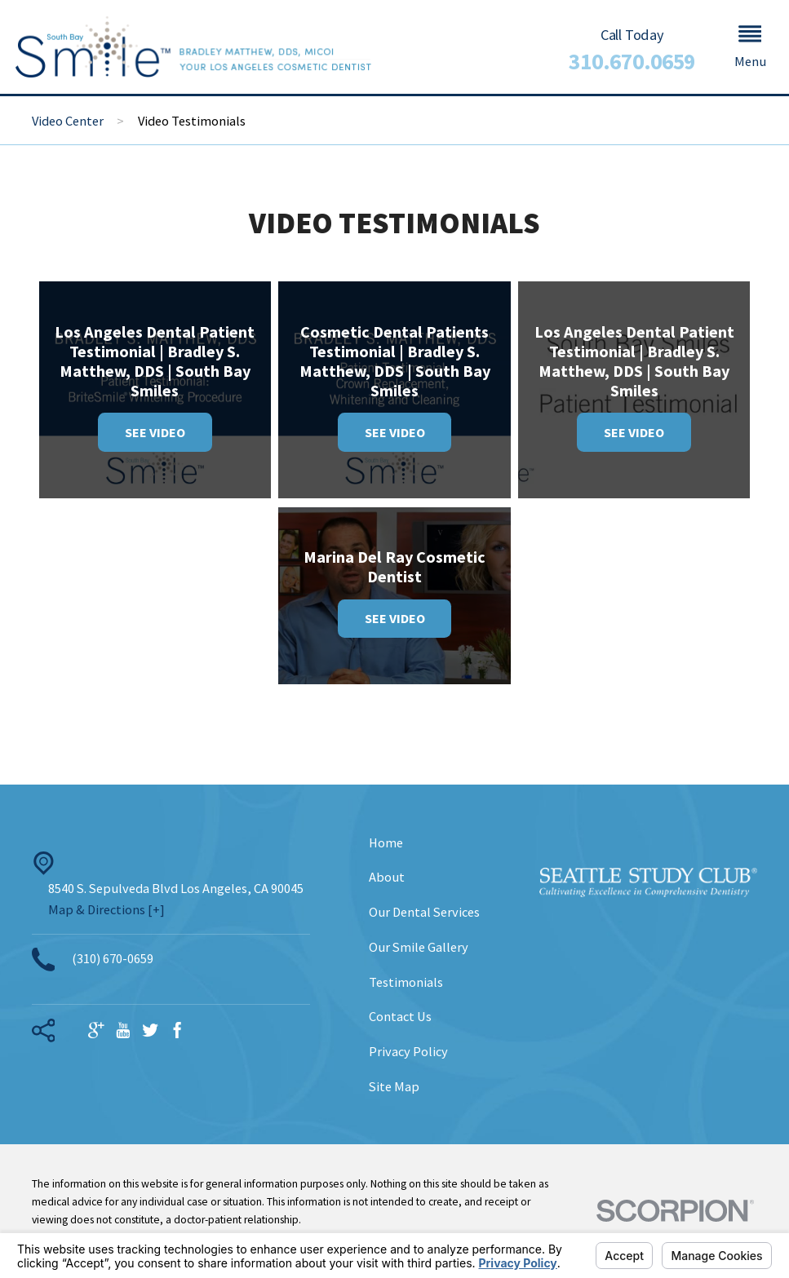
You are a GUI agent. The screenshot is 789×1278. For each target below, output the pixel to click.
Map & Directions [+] (106, 909)
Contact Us (400, 1016)
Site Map (394, 1086)
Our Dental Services (424, 912)
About (387, 877)
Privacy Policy (408, 1051)
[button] (750, 47)
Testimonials (406, 982)
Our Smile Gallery (418, 947)
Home (386, 842)
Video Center (68, 121)
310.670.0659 (632, 62)
